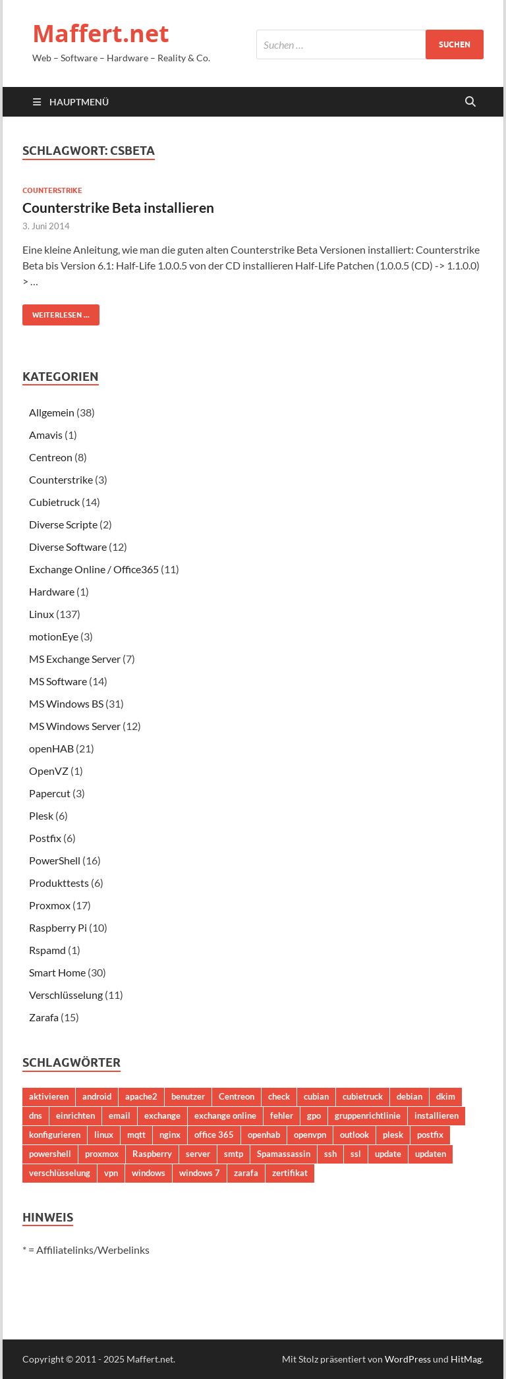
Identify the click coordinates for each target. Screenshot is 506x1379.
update (388, 1153)
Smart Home (57, 972)
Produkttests (59, 882)
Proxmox (49, 905)
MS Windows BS (66, 703)
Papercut (49, 793)
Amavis (46, 434)
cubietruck (363, 1096)
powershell (50, 1153)
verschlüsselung (59, 1173)
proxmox (102, 1153)
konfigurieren (54, 1134)
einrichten (75, 1115)
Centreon (50, 457)
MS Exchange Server (75, 658)
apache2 (141, 1096)
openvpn (310, 1134)
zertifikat (290, 1173)
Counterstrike (52, 190)
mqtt (136, 1134)
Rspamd (47, 949)
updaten (430, 1153)
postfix (430, 1134)
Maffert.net (100, 33)
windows (148, 1173)
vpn (111, 1173)
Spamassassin (283, 1153)
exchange (162, 1115)
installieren (436, 1115)
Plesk (41, 815)
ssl (356, 1153)
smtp (233, 1153)
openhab (264, 1134)
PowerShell (54, 860)
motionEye (53, 636)
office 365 (214, 1134)
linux (103, 1134)
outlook (354, 1134)
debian (409, 1096)
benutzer (188, 1096)
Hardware (51, 591)
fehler (281, 1115)
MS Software (58, 681)
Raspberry (152, 1153)
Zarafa (44, 1017)
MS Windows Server (75, 725)
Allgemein (51, 412)
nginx (170, 1134)
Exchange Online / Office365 (94, 569)
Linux (41, 613)
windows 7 (199, 1173)
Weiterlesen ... (56, 312)
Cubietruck (54, 501)
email (119, 1115)
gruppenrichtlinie (368, 1115)
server (198, 1153)
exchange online (225, 1115)
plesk (393, 1134)
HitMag (466, 1359)
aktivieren (49, 1096)
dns (35, 1115)
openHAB (51, 748)
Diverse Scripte (63, 524)
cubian (316, 1096)
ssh (330, 1153)
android (96, 1096)
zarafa (246, 1173)
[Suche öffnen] (470, 102)
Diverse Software (68, 546)
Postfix (45, 837)
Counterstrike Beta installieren (118, 207)
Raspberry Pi (58, 927)
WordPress (408, 1359)
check (279, 1096)
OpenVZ (49, 770)
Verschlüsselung (66, 994)
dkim (445, 1096)
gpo (314, 1115)
